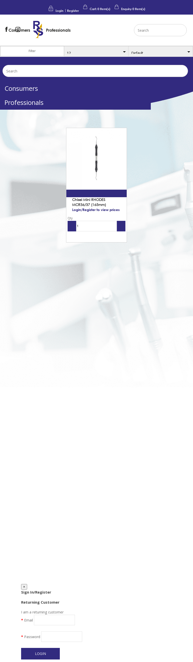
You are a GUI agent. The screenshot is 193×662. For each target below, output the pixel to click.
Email (28, 620)
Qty (70, 218)
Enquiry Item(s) (129, 9)
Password (32, 636)
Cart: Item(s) (96, 9)
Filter (32, 51)
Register (73, 11)
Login (59, 11)
